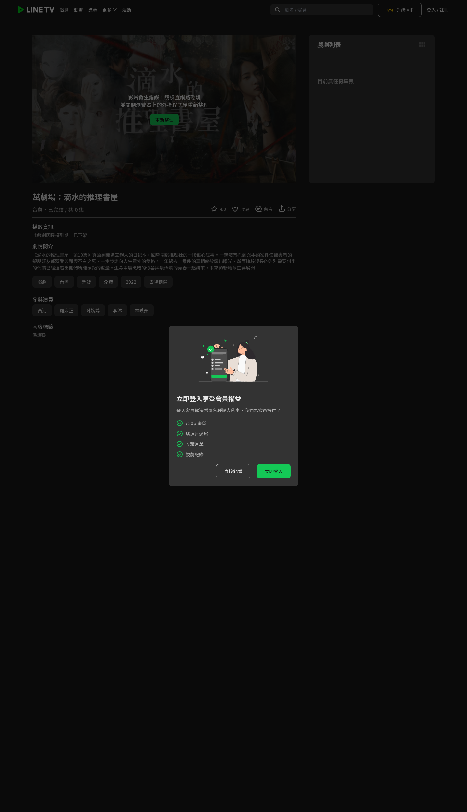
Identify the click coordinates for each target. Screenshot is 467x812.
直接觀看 (233, 471)
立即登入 (274, 471)
